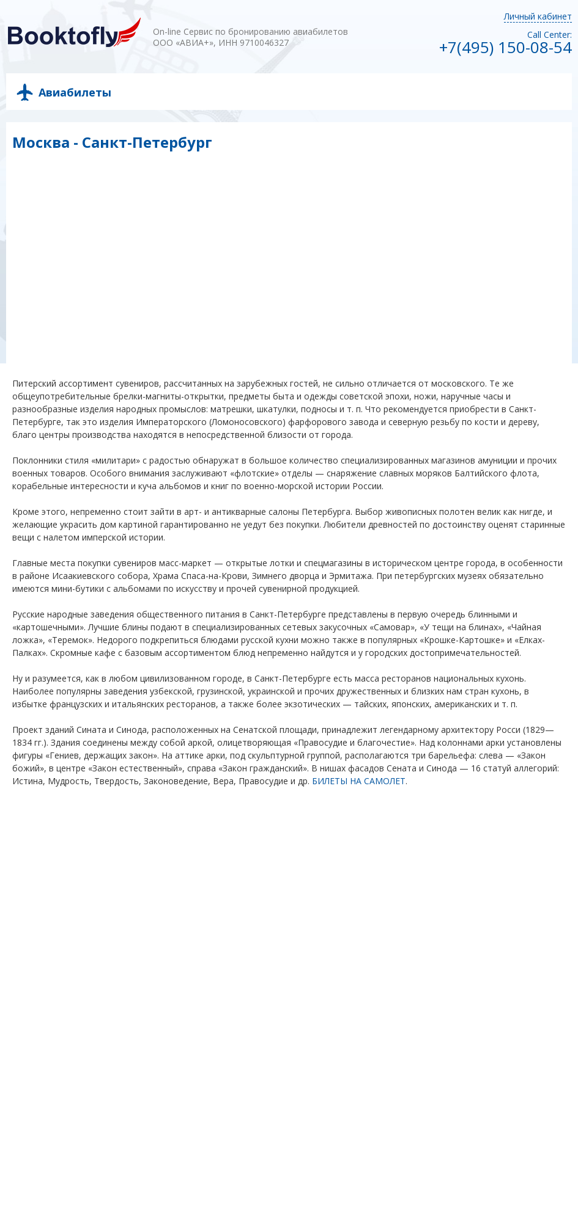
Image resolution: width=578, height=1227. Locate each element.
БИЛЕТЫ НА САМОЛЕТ (359, 781)
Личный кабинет (538, 16)
